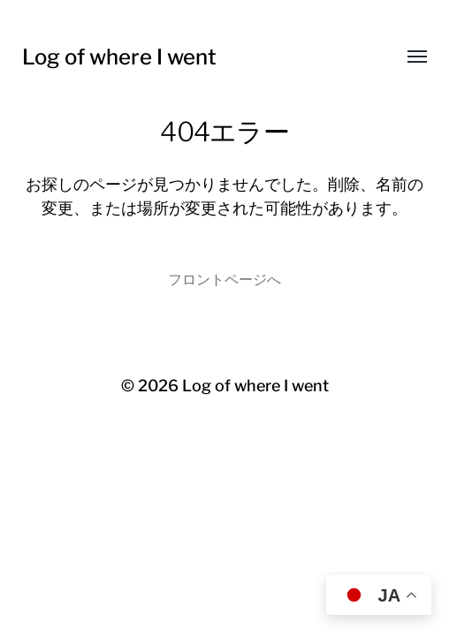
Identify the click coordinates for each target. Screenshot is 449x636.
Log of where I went (119, 57)
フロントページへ (224, 279)
